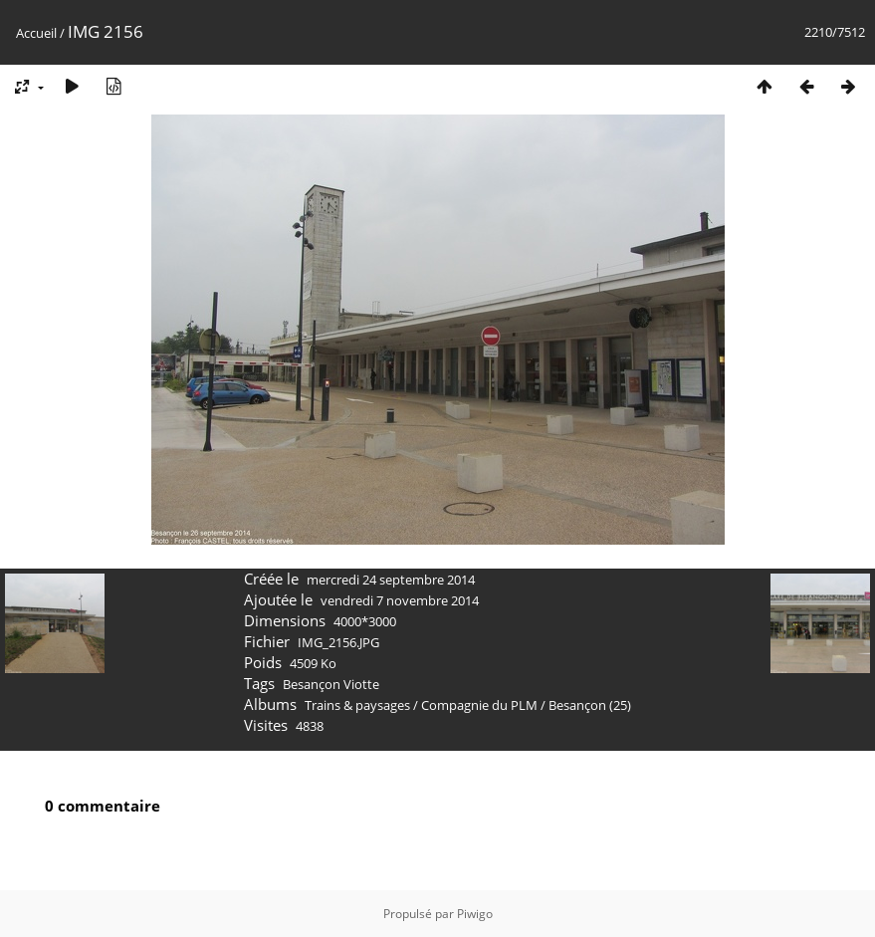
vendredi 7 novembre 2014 (400, 600)
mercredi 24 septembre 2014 (391, 579)
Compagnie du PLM (479, 705)
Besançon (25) (589, 705)
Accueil (36, 33)
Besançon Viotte (331, 684)
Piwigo (475, 913)
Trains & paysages (357, 705)
